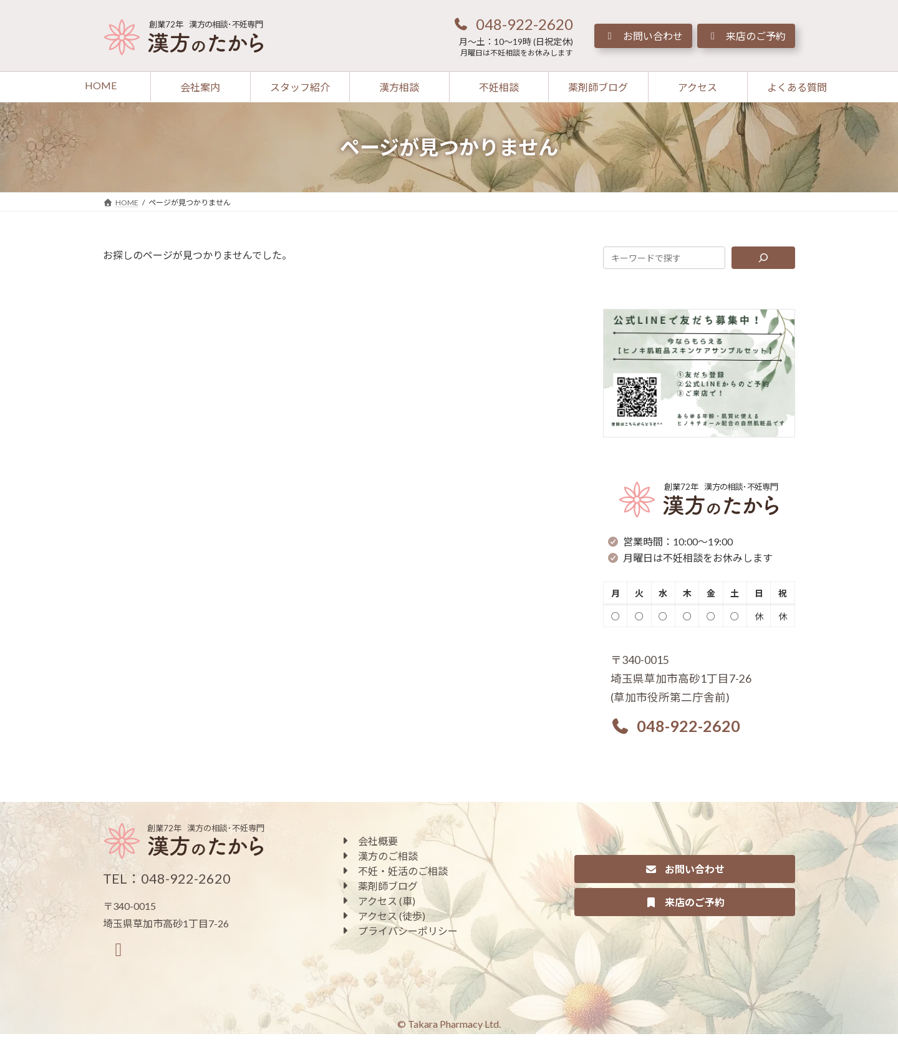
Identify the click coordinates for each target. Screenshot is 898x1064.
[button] (512, 23)
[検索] (763, 257)
